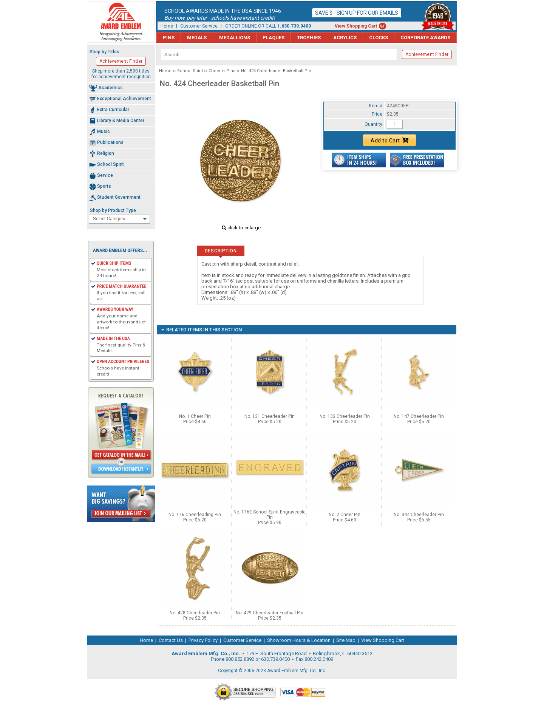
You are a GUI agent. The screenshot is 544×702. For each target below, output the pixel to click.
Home (167, 26)
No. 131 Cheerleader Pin (269, 416)
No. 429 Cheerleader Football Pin (269, 612)
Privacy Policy (203, 640)
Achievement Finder (426, 54)
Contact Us (171, 640)
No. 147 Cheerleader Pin (419, 416)
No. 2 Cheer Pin (344, 514)
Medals (197, 37)
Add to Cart (389, 140)
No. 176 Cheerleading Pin (194, 514)
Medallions (234, 37)
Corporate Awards (425, 37)
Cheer (215, 70)
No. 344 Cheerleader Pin (419, 514)
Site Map (345, 640)
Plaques (273, 37)
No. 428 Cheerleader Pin (195, 612)
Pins (169, 37)
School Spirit (190, 70)
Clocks (378, 37)
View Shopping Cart (356, 26)
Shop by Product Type (113, 210)
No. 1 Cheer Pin (195, 416)
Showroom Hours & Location (299, 640)
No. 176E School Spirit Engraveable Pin (269, 514)
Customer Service (199, 26)
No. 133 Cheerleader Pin (345, 416)
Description (221, 251)
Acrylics (345, 37)
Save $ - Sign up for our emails (356, 13)
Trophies (309, 37)
